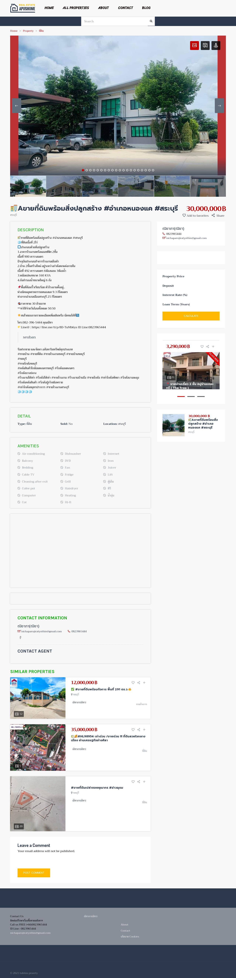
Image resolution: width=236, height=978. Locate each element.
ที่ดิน (41, 31)
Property (28, 31)
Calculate (191, 316)
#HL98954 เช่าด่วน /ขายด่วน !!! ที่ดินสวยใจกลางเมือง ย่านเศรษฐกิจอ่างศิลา (108, 738)
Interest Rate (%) (174, 295)
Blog (146, 8)
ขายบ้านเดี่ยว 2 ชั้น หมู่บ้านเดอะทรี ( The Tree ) (190, 386)
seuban (29, 337)
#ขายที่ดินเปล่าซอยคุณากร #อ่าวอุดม (97, 787)
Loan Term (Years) (176, 304)
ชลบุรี (76, 694)
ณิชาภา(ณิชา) (28, 626)
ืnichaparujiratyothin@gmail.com (41, 631)
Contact (125, 8)
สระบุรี (13, 215)
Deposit (168, 286)
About (103, 8)
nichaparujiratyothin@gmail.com (30, 933)
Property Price (173, 276)
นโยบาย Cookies (130, 936)
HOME (49, 8)
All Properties (76, 8)
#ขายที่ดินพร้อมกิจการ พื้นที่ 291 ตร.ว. (101, 689)
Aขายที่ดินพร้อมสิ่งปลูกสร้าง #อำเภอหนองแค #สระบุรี (203, 424)
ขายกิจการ (141, 704)
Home (14, 31)
